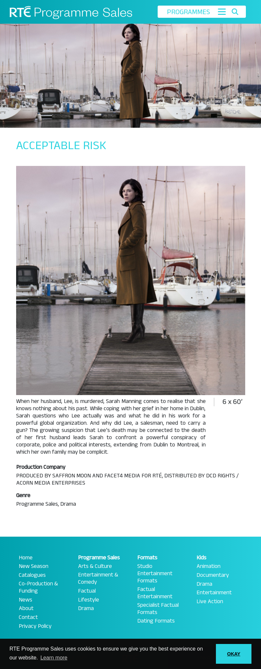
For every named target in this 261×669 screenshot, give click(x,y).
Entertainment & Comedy (98, 578)
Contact (28, 617)
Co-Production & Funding (38, 587)
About (26, 608)
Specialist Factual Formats (158, 609)
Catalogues (32, 575)
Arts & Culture (95, 566)
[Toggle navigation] (221, 11)
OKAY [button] (233, 653)
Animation (208, 566)
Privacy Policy (35, 626)
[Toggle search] (235, 11)
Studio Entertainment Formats (154, 573)
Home (26, 557)
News (25, 599)
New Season (33, 566)
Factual (87, 591)
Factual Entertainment (154, 593)
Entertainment (214, 592)
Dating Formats (156, 621)
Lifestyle (88, 599)
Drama (86, 608)
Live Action (209, 601)
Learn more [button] (53, 657)
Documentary (212, 575)
